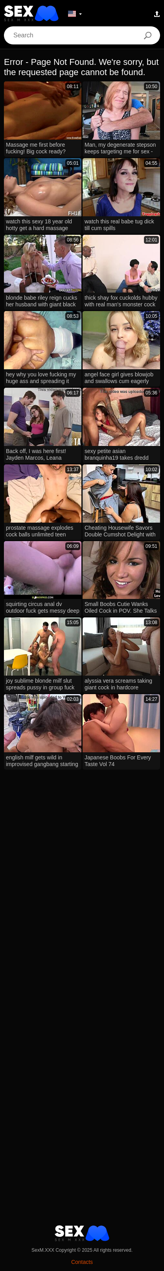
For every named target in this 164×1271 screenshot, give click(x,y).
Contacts (82, 1262)
